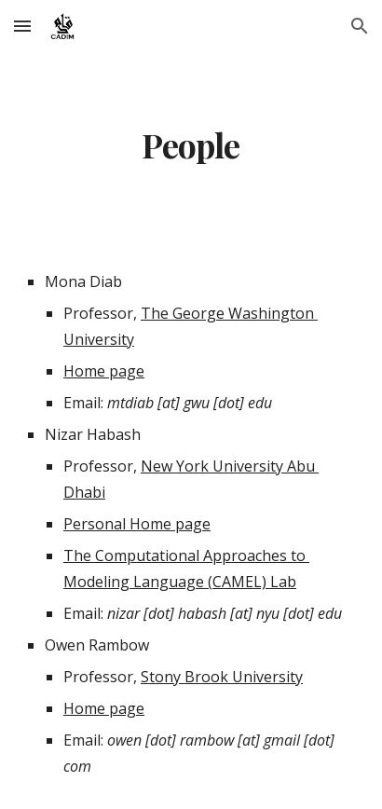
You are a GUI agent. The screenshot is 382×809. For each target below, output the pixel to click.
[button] (22, 25)
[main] (191, 145)
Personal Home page (137, 524)
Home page (103, 371)
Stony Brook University (222, 676)
